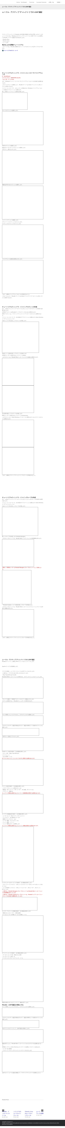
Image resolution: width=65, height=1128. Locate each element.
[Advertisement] (22, 24)
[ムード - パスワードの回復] (40, 1104)
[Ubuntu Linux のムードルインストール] (29, 1104)
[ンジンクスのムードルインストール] (17, 1104)
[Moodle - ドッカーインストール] (6, 1104)
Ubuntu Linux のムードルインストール (29, 1114)
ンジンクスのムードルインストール (17, 1114)
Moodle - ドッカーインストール (6, 1114)
